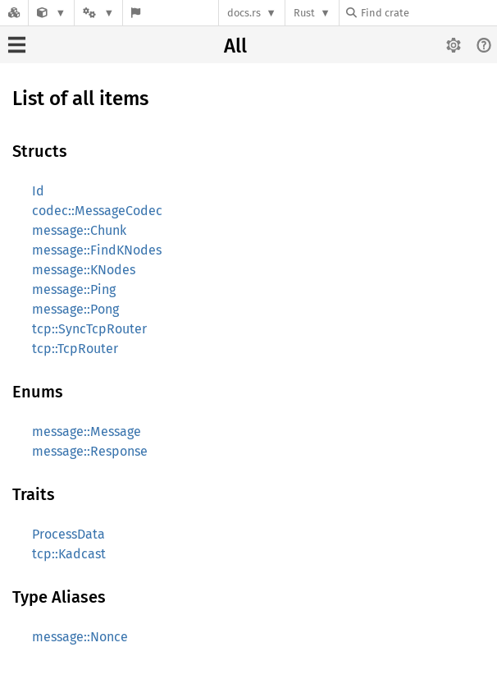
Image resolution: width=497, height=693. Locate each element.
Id (38, 191)
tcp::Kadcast (69, 554)
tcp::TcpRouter (75, 348)
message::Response (90, 451)
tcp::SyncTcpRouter (89, 329)
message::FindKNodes (97, 250)
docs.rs (244, 13)
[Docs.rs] (14, 12)
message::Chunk (79, 230)
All (235, 45)
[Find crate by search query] (428, 12)
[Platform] (98, 12)
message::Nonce (80, 637)
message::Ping (74, 289)
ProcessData (68, 534)
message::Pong (75, 309)
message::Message (86, 431)
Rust (304, 13)
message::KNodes (83, 270)
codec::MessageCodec (97, 210)
